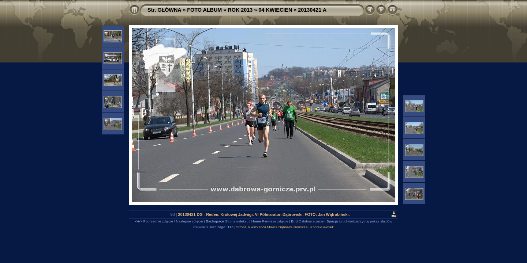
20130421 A (312, 10)
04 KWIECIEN (275, 10)
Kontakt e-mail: (322, 227)
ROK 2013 (240, 10)
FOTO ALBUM (204, 10)
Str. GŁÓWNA (164, 10)
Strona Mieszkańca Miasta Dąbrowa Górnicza (272, 227)
